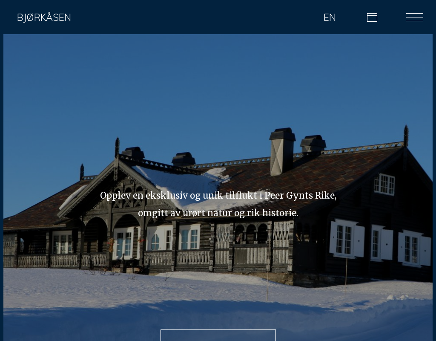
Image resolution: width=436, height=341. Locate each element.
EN (330, 17)
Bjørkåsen (44, 17)
